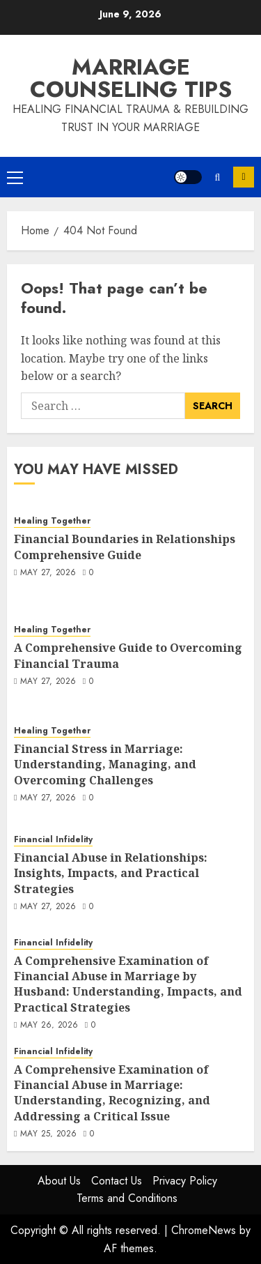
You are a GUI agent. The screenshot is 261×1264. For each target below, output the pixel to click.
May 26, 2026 (49, 1025)
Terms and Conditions (127, 1198)
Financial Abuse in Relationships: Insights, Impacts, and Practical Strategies (110, 873)
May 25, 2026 (48, 1134)
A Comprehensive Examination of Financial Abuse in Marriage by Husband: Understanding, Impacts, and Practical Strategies (128, 984)
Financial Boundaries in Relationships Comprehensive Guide (124, 546)
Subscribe (243, 177)
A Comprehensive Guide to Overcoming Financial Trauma (128, 655)
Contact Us (116, 1181)
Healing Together (52, 521)
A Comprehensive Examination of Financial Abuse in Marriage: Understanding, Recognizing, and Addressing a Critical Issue (112, 1093)
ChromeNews (203, 1230)
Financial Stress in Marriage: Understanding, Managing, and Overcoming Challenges (105, 764)
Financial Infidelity (53, 840)
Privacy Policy (184, 1181)
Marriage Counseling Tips (131, 78)
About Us (59, 1181)
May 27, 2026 (48, 573)
